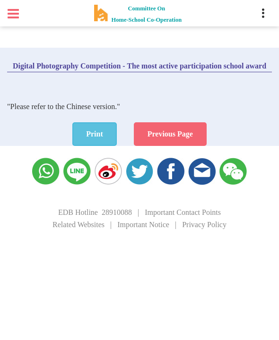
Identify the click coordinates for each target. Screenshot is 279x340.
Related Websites (78, 225)
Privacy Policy (204, 225)
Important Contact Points (183, 212)
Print (94, 134)
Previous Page (170, 134)
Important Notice (143, 225)
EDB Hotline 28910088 (95, 212)
